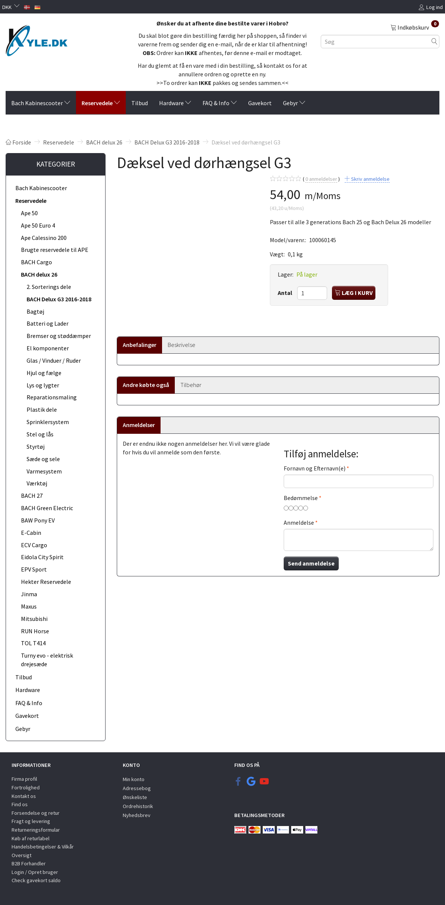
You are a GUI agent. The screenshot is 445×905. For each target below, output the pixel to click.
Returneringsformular (36, 829)
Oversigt (21, 855)
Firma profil (24, 779)
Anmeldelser (139, 425)
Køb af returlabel (30, 838)
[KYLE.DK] (36, 38)
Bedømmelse (301, 498)
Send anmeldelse (311, 563)
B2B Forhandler (29, 863)
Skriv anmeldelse (370, 179)
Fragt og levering (31, 821)
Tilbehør (190, 384)
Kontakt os (24, 796)
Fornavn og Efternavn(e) (314, 468)
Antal (285, 292)
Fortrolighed (26, 787)
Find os (20, 804)
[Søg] (435, 41)
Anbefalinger (139, 344)
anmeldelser (321, 179)
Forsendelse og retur (36, 813)
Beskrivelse (181, 344)
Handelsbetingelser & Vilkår (43, 846)
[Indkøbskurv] (415, 26)
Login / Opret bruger (35, 872)
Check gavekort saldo (36, 880)
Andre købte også (146, 384)
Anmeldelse (299, 522)
